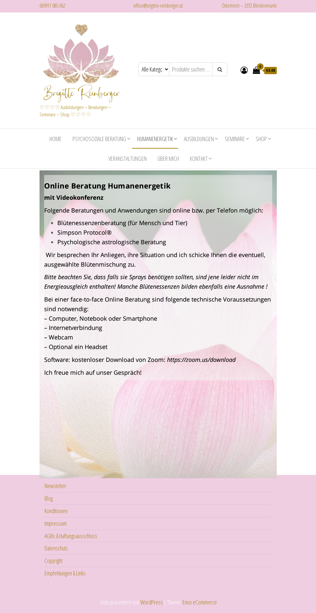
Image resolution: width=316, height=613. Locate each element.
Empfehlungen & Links (65, 572)
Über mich (168, 158)
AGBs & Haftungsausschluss (70, 535)
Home (55, 138)
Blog (48, 498)
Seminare (235, 138)
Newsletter (55, 485)
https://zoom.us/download (201, 359)
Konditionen (56, 510)
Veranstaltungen (127, 158)
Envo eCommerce (200, 601)
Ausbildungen (199, 138)
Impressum (55, 523)
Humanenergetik (155, 138)
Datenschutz (56, 547)
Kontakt (199, 158)
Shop (261, 138)
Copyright (53, 560)
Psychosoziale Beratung (99, 138)
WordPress (151, 601)
